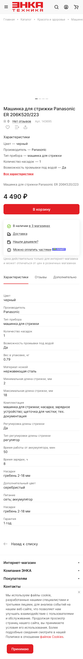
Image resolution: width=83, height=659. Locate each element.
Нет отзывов (21, 121)
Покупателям (15, 578)
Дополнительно (64, 277)
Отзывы (41, 277)
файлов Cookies (51, 637)
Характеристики (16, 277)
